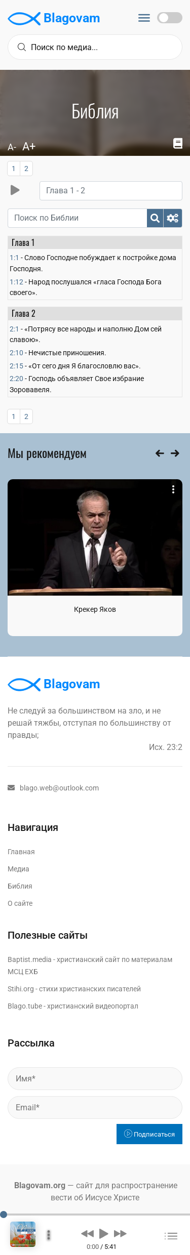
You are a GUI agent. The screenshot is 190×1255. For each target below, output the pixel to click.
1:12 (16, 282)
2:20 (16, 378)
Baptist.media (30, 959)
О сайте (20, 903)
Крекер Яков (95, 609)
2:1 (14, 329)
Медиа (18, 869)
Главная (21, 852)
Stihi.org (21, 989)
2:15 (16, 366)
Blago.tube (25, 1006)
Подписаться (149, 1134)
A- (12, 147)
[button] (87, 1233)
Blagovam (54, 19)
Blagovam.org (39, 1185)
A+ (28, 146)
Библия (20, 886)
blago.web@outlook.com (53, 788)
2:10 (16, 353)
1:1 (14, 258)
